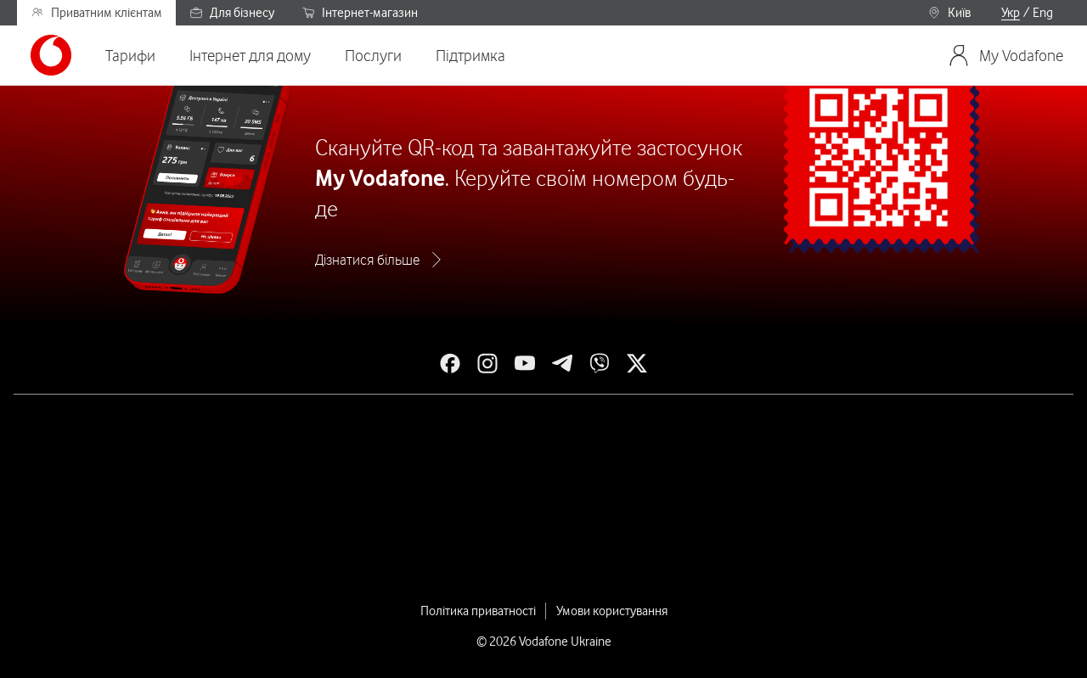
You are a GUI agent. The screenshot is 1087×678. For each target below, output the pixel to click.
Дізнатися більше (367, 259)
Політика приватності (478, 611)
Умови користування (611, 611)
